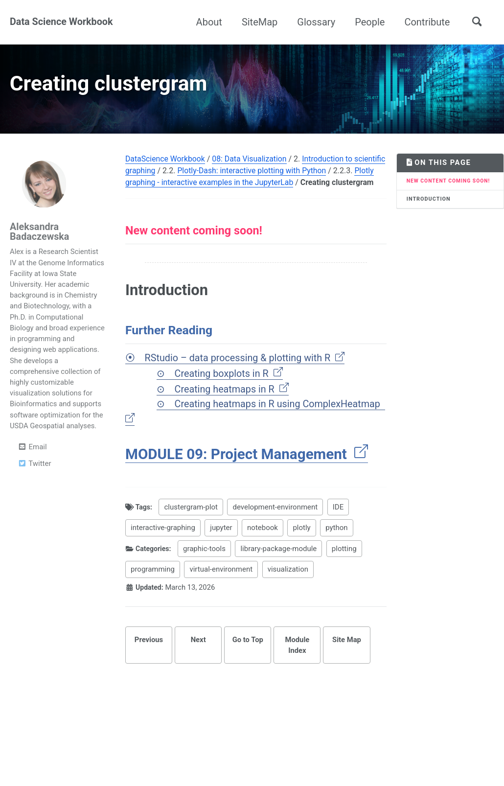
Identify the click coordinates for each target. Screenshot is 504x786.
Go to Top (247, 662)
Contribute (426, 22)
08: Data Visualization (251, 164)
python (337, 550)
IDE (340, 529)
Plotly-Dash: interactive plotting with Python (286, 176)
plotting (347, 571)
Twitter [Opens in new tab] (34, 471)
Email (32, 454)
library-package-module (282, 571)
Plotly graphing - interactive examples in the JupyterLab (243, 187)
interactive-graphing (163, 550)
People (369, 22)
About (208, 22)
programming (153, 591)
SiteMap (258, 22)
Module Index (297, 668)
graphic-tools (207, 571)
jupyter (221, 550)
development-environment (277, 529)
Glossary (316, 22)
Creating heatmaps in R (233, 410)
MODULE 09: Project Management (248, 476)
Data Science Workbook (62, 22)
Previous (148, 662)
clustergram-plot (193, 529)
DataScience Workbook (165, 164)
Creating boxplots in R (230, 394)
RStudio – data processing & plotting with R (246, 378)
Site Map (347, 662)
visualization (288, 591)
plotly (302, 550)
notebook (263, 550)
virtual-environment (221, 591)
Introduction (429, 212)
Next (198, 662)
